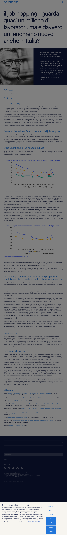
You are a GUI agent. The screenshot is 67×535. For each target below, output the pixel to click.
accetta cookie (50, 529)
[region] (33, 518)
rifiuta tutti (51, 521)
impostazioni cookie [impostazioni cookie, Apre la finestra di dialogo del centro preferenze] (50, 510)
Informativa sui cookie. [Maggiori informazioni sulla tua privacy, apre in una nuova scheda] (34, 521)
